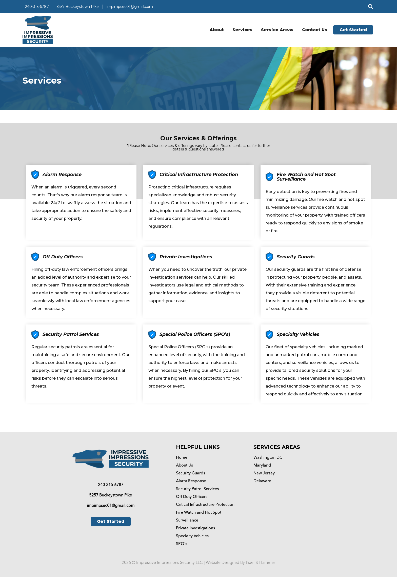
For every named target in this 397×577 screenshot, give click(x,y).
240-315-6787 (37, 6)
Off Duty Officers (191, 496)
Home (181, 457)
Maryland (262, 465)
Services (242, 29)
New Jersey (264, 473)
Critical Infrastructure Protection (205, 504)
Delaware (262, 480)
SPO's (181, 543)
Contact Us (314, 29)
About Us (184, 465)
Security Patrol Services (197, 488)
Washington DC (267, 457)
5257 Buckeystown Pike (78, 6)
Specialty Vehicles (192, 535)
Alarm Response (191, 480)
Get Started (353, 29)
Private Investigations (195, 528)
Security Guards (190, 473)
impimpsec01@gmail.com (130, 6)
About (217, 29)
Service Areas (277, 29)
